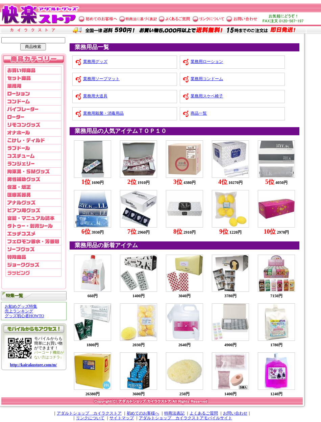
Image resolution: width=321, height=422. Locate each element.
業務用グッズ (95, 61)
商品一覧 (199, 113)
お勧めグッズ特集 (21, 306)
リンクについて (90, 418)
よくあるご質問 (204, 413)
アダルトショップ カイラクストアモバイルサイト (185, 418)
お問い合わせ (235, 413)
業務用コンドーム (207, 78)
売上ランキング (19, 311)
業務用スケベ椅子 (207, 96)
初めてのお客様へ (143, 413)
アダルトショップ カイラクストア (89, 413)
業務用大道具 (95, 96)
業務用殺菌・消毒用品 (103, 113)
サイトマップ (121, 418)
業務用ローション (207, 61)
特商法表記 (174, 413)
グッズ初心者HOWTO (24, 315)
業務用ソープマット (101, 78)
